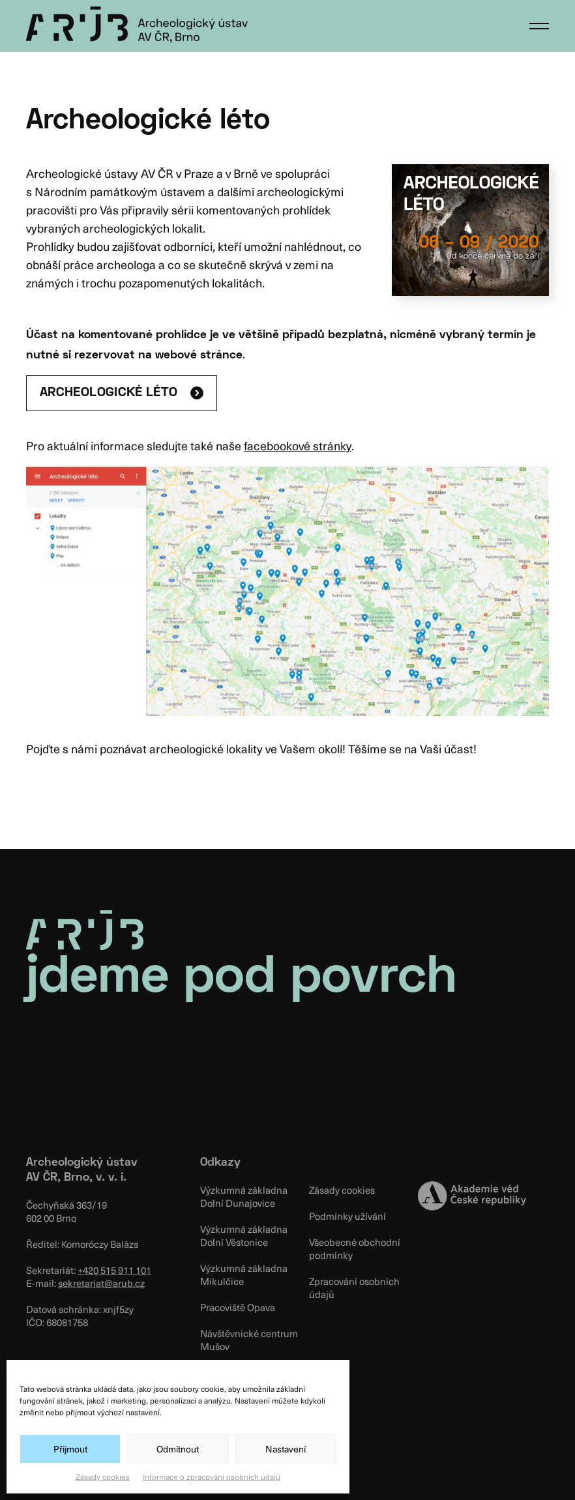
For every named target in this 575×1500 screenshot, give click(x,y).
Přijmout (70, 1449)
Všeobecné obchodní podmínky (354, 1248)
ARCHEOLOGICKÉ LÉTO (108, 393)
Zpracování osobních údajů (354, 1287)
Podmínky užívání (347, 1216)
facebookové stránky (297, 445)
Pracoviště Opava (237, 1307)
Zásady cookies (103, 1476)
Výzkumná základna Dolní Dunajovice (244, 1196)
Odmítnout (177, 1449)
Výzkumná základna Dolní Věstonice (244, 1235)
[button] (539, 26)
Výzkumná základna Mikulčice (244, 1274)
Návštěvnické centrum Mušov (249, 1339)
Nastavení (285, 1449)
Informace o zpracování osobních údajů (211, 1476)
